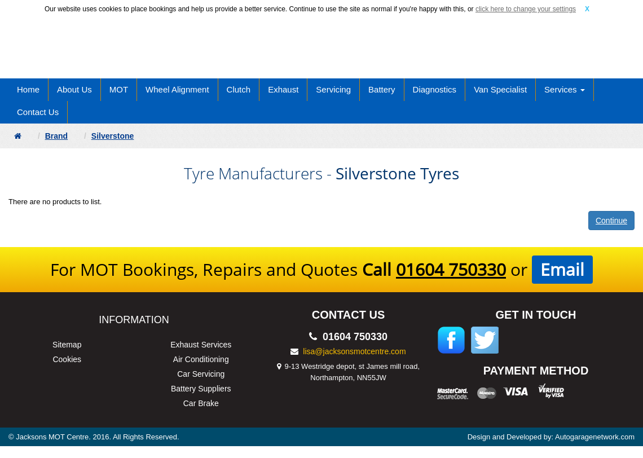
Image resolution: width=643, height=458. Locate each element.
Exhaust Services (200, 344)
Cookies (66, 359)
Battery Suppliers (201, 388)
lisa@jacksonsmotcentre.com (354, 351)
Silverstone (112, 135)
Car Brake (201, 403)
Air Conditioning (201, 359)
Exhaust (283, 89)
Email (562, 269)
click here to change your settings (525, 9)
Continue (611, 220)
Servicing (333, 89)
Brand (56, 135)
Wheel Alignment (177, 89)
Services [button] (564, 89)
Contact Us (38, 112)
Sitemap (66, 344)
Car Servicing (200, 373)
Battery (381, 89)
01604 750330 (451, 269)
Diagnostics (435, 89)
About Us (74, 89)
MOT (118, 89)
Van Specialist (500, 89)
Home (28, 89)
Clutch (239, 89)
